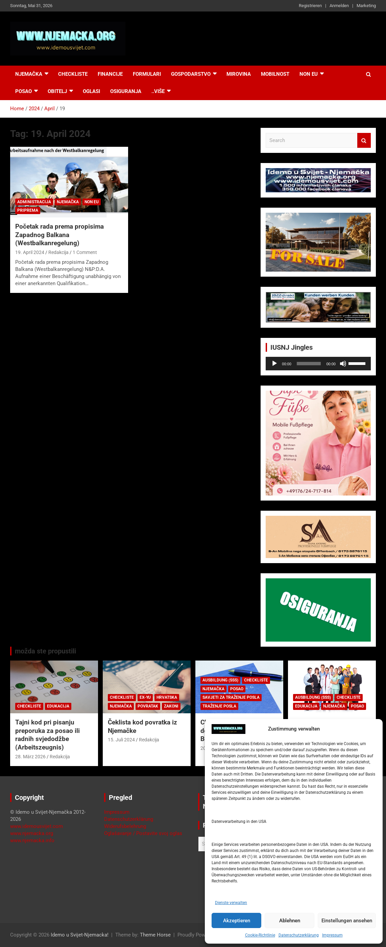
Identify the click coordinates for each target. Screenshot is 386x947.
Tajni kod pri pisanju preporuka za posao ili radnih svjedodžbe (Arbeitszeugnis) (47, 734)
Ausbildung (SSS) (220, 680)
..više (158, 91)
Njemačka (28, 74)
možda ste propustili (45, 651)
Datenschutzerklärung (299, 935)
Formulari (147, 74)
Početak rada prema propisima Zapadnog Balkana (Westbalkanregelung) (59, 235)
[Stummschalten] (343, 363)
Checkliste (73, 74)
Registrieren (310, 5)
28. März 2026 (30, 756)
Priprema (27, 210)
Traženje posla (219, 706)
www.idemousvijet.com (36, 826)
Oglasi (91, 91)
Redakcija (58, 252)
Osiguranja (125, 91)
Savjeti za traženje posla (231, 697)
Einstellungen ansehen (346, 921)
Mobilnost (275, 74)
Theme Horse (155, 935)
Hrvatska (166, 697)
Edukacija (58, 706)
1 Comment (85, 252)
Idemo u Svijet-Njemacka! (79, 935)
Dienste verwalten (231, 902)
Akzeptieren (236, 921)
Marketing (366, 5)
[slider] (309, 363)
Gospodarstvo (191, 74)
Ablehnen (289, 921)
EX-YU (145, 697)
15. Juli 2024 (121, 739)
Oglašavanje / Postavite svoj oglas (143, 833)
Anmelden (339, 5)
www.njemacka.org (31, 833)
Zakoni (171, 706)
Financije (110, 74)
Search (364, 140)
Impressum (332, 935)
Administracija (34, 202)
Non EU (92, 202)
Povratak (148, 706)
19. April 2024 (29, 252)
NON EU (308, 74)
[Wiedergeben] (274, 363)
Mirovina (238, 74)
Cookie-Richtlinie (260, 935)
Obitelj (57, 91)
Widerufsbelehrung (125, 826)
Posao (23, 91)
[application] (318, 363)
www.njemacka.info (32, 840)
